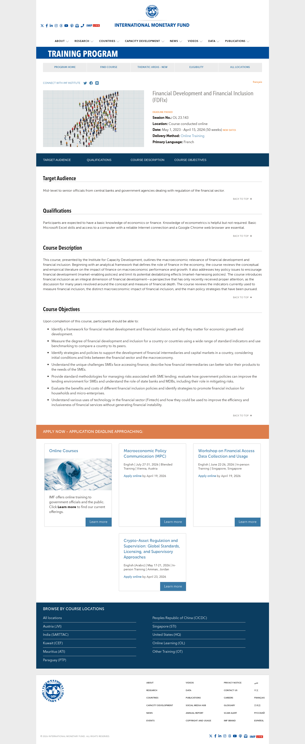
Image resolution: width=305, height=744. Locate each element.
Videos (192, 41)
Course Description (147, 159)
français (257, 82)
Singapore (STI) (164, 626)
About (61, 41)
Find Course (108, 67)
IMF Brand (230, 720)
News (174, 41)
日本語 (257, 705)
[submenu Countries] (118, 41)
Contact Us (230, 690)
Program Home (65, 67)
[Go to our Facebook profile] (90, 83)
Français (259, 698)
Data (210, 41)
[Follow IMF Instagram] (56, 25)
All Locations (240, 67)
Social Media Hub (196, 705)
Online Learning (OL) (168, 643)
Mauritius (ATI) (54, 652)
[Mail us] (96, 83)
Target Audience (57, 159)
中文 (256, 690)
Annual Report (194, 713)
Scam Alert (230, 713)
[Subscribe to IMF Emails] (77, 25)
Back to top (241, 199)
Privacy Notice (232, 682)
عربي (256, 682)
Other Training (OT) (167, 652)
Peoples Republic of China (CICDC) (179, 618)
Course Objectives (190, 159)
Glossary (229, 705)
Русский (259, 713)
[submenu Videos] (200, 41)
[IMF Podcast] (71, 25)
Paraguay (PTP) (54, 660)
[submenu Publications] (246, 41)
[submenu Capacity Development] (162, 41)
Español (259, 720)
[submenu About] (68, 41)
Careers (228, 698)
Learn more (98, 522)
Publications (234, 41)
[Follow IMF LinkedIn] (51, 25)
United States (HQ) (166, 635)
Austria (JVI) (52, 626)
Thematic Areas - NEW (152, 67)
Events (150, 720)
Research (82, 41)
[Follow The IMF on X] (42, 25)
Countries (108, 41)
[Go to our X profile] (84, 83)
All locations (52, 618)
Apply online (132, 476)
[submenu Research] (92, 41)
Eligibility (196, 67)
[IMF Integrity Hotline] (82, 25)
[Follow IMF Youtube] (66, 25)
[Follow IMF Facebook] (47, 25)
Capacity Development (142, 41)
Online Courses (63, 451)
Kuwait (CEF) (53, 643)
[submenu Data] (216, 41)
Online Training (192, 136)
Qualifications (99, 159)
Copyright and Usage (198, 720)
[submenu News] (180, 41)
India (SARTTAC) (55, 635)
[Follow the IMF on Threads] (61, 25)
